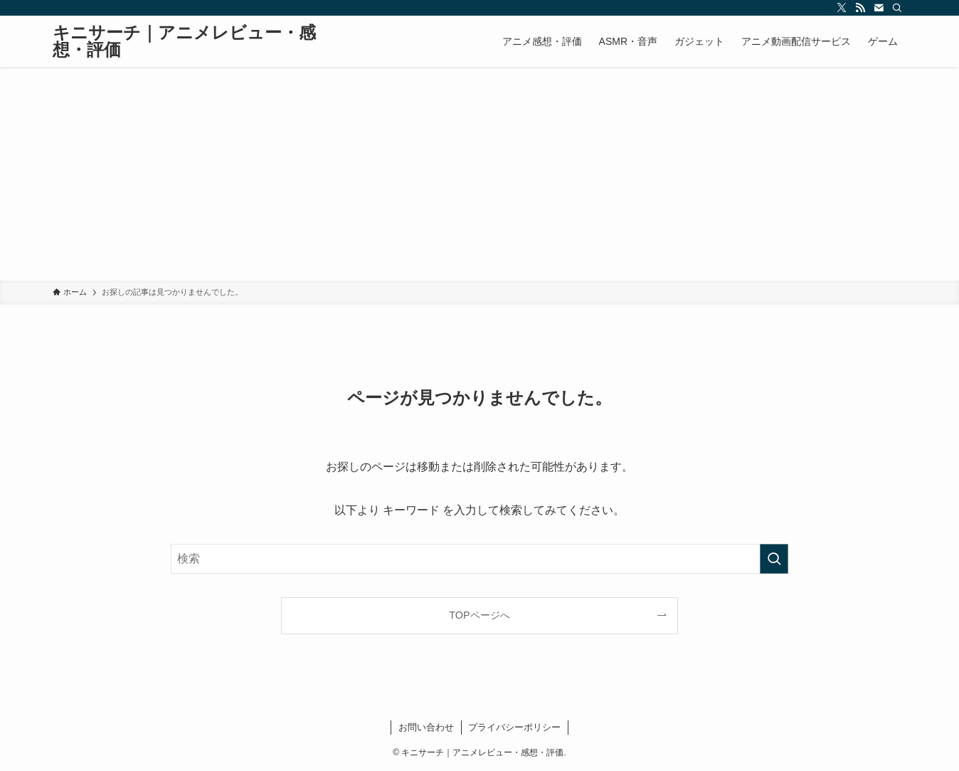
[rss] (860, 8)
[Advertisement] (479, 173)
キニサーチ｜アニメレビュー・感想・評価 (184, 41)
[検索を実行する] (774, 559)
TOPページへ (479, 615)
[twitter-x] (841, 8)
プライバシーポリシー (514, 727)
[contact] (878, 8)
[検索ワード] (479, 559)
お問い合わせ (426, 727)
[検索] (897, 8)
